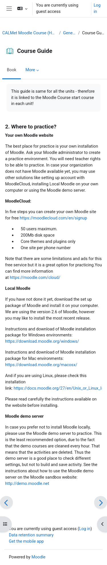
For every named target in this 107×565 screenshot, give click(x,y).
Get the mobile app (26, 541)
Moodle (38, 557)
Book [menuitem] (11, 69)
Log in (97, 8)
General (69, 32)
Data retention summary (31, 535)
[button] (22, 8)
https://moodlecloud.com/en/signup (53, 218)
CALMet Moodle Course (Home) (29, 32)
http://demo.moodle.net (27, 483)
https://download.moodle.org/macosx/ (41, 364)
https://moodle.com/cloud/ (35, 277)
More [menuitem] (30, 69)
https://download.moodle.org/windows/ (42, 341)
